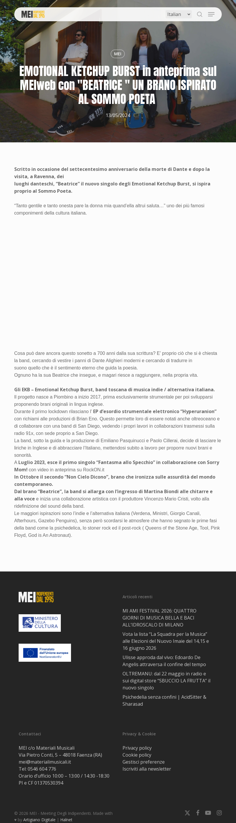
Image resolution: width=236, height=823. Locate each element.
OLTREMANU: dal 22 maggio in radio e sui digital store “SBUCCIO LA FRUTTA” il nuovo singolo (166, 680)
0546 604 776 (42, 769)
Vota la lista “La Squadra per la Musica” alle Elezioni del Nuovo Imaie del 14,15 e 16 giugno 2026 (166, 641)
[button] (211, 14)
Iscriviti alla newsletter (147, 769)
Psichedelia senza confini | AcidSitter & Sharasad (164, 700)
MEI (117, 53)
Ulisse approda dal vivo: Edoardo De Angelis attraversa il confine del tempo (164, 661)
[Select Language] (179, 14)
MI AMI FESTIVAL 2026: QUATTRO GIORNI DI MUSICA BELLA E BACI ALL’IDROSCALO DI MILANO (159, 618)
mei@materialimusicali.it (45, 762)
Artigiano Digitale (39, 819)
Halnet (66, 819)
